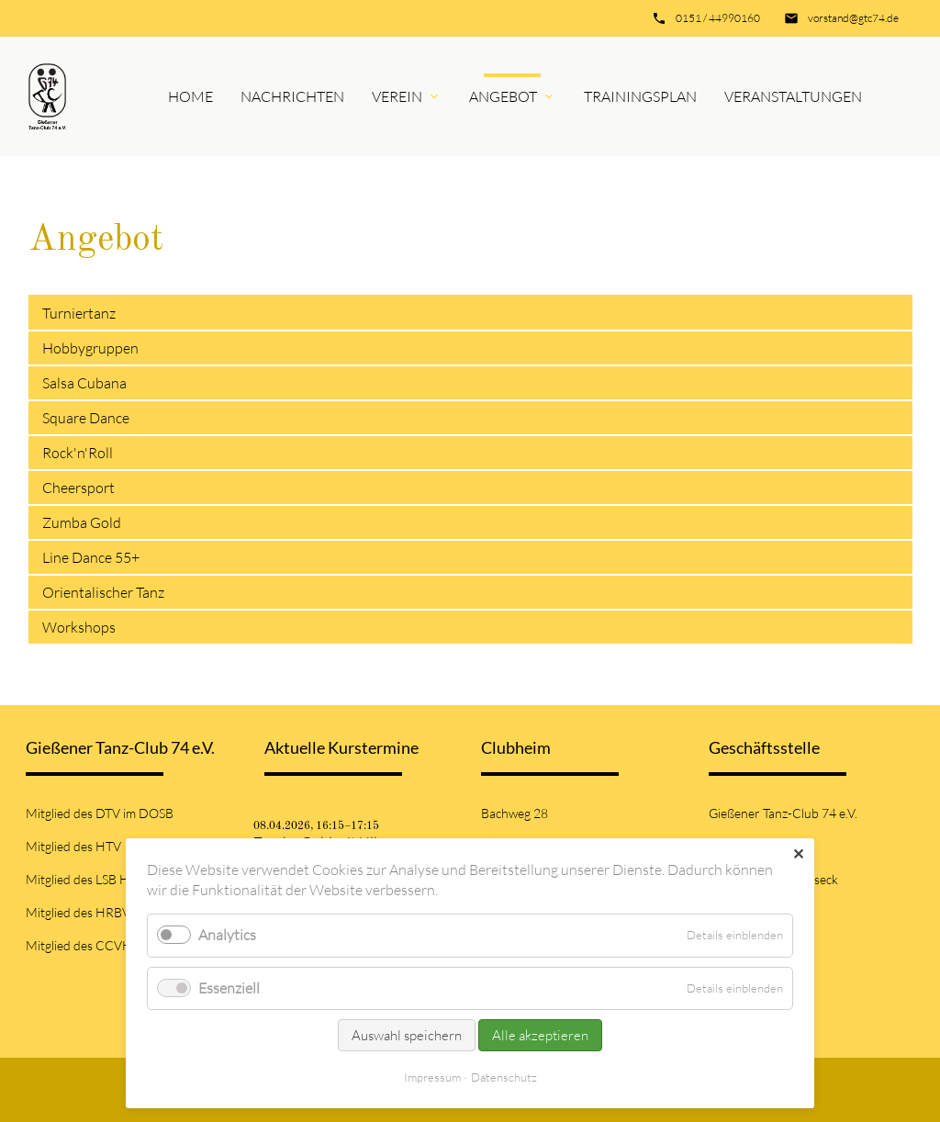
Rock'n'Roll (77, 452)
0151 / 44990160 (718, 18)
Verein (397, 96)
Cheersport (78, 487)
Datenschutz (504, 1077)
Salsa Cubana (84, 383)
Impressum (432, 1077)
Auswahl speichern (407, 1035)
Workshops (79, 627)
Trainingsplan (640, 96)
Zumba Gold (81, 522)
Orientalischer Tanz (103, 592)
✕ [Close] (798, 854)
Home (190, 96)
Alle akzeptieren (540, 1035)
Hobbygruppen (90, 348)
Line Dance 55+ (91, 557)
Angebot (503, 96)
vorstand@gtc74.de (853, 18)
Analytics (227, 935)
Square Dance (85, 418)
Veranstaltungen (793, 96)
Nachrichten (292, 96)
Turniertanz (80, 313)
